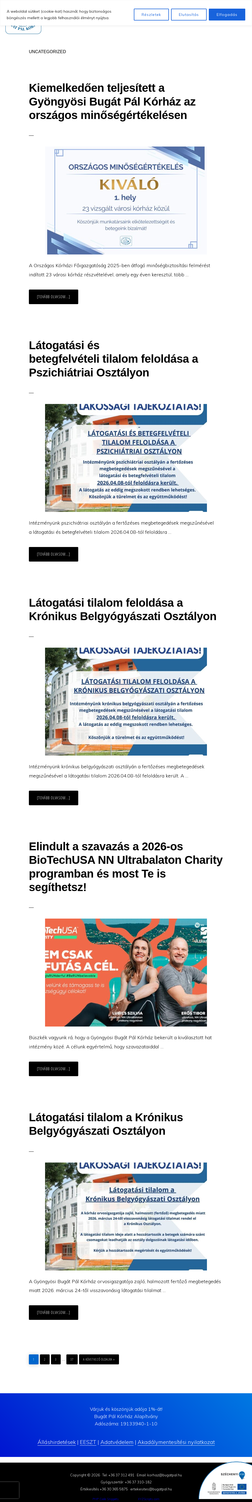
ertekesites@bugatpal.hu (151, 1489)
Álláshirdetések (57, 1442)
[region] (126, 13)
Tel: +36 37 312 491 (118, 1475)
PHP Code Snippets (106, 1499)
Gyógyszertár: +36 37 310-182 (126, 1482)
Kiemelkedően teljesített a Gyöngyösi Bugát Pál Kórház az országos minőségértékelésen (112, 101)
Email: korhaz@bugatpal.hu (159, 1475)
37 (74, 1358)
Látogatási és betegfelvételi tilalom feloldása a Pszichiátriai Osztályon (113, 359)
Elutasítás (189, 14)
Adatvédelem (117, 1442)
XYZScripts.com (148, 1499)
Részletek (151, 14)
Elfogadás (227, 14)
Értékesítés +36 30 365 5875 (104, 1489)
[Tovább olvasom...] (57, 299)
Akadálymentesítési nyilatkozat (176, 1442)
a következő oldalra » (99, 1358)
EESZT (88, 1442)
